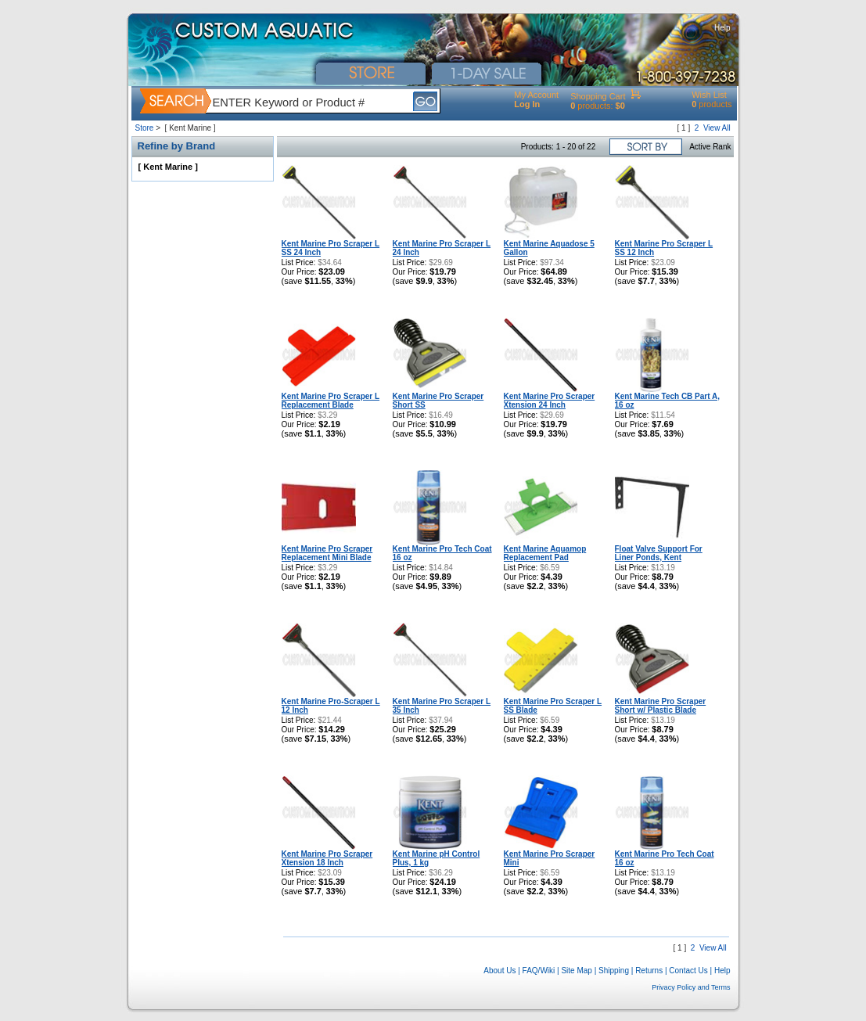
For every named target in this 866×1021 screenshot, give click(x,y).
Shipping (613, 970)
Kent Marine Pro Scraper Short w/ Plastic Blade (660, 705)
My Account (536, 94)
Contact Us (688, 970)
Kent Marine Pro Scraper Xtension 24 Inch (549, 400)
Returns (649, 970)
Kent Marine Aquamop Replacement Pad (545, 553)
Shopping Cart (597, 96)
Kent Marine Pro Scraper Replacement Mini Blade (327, 553)
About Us (499, 970)
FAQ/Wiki (539, 970)
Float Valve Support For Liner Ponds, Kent (659, 553)
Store (144, 128)
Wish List (709, 94)
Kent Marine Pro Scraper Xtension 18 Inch (327, 858)
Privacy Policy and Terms (691, 987)
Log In (527, 104)
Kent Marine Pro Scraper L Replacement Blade (331, 400)
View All (717, 128)
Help (722, 27)
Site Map (576, 970)
